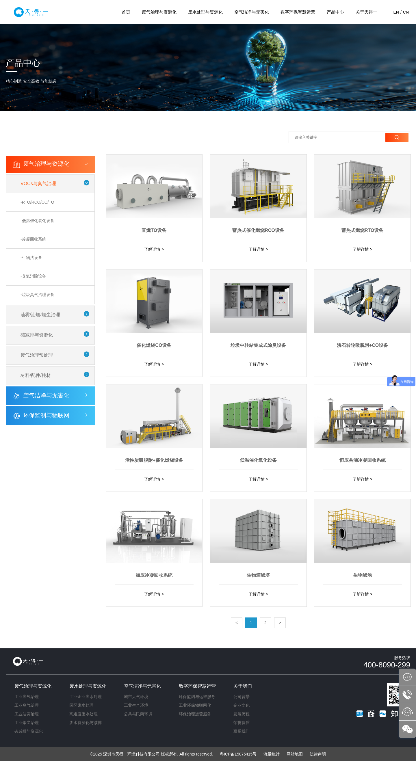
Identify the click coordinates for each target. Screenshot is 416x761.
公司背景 (241, 696)
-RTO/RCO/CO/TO (37, 203)
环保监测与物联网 (46, 413)
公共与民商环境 (138, 714)
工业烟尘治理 (26, 722)
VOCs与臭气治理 (38, 184)
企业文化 (241, 705)
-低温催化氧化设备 (37, 221)
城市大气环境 (136, 696)
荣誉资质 (241, 722)
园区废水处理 (81, 705)
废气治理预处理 (37, 353)
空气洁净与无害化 (251, 12)
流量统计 (271, 754)
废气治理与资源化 (159, 12)
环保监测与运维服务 (197, 696)
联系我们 (241, 731)
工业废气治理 (26, 696)
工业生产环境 (136, 705)
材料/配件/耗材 (36, 373)
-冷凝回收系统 (33, 239)
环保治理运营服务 (195, 714)
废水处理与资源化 (205, 12)
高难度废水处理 (83, 714)
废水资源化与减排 (85, 722)
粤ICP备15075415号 (238, 754)
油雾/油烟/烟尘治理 (40, 313)
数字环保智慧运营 (298, 12)
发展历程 (241, 714)
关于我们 (242, 686)
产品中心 (335, 12)
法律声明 (318, 754)
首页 (126, 12)
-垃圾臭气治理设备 (37, 294)
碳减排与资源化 (37, 333)
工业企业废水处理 (85, 696)
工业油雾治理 (26, 714)
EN (396, 12)
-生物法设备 (31, 257)
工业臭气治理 (26, 705)
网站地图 (295, 754)
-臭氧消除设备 (33, 275)
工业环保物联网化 (195, 705)
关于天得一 (366, 12)
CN (406, 12)
